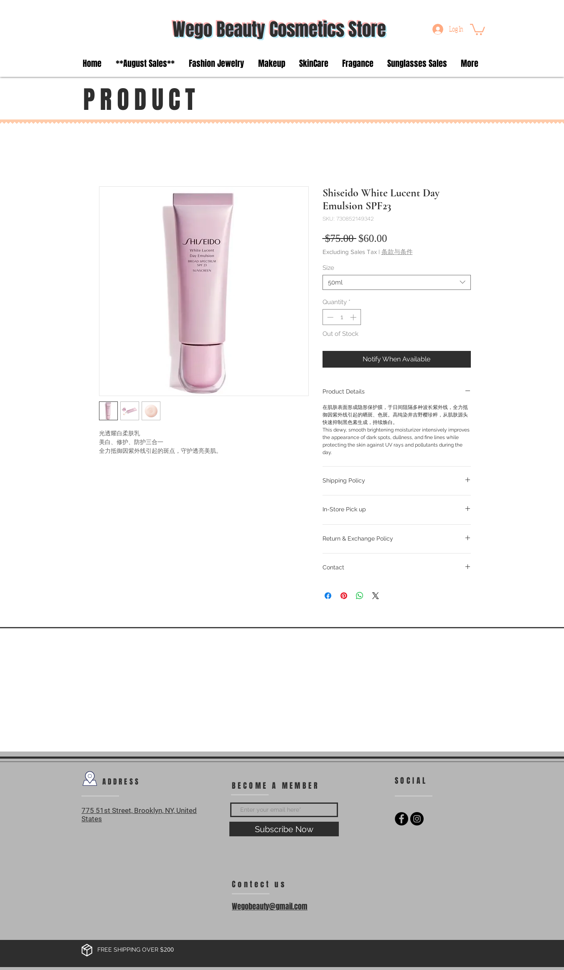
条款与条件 (397, 251)
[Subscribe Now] (284, 829)
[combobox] (397, 282)
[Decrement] (329, 317)
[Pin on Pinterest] (344, 596)
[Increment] (354, 317)
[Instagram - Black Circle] (417, 818)
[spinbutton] (341, 317)
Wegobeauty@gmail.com (269, 906)
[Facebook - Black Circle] (401, 818)
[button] (477, 29)
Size (328, 268)
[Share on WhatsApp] (360, 596)
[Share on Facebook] (328, 596)
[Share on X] (376, 596)
